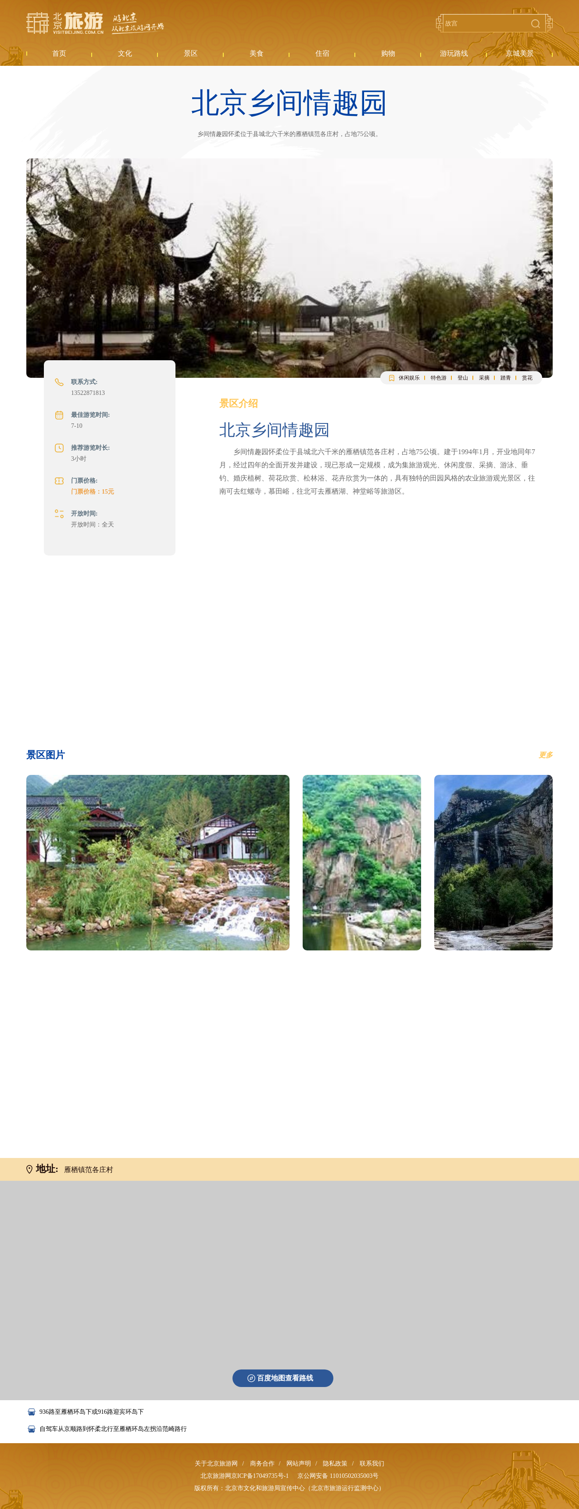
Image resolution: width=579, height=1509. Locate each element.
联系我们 (372, 1463)
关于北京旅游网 (216, 1463)
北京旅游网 (95, 23)
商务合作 (262, 1463)
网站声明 (298, 1463)
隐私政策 (335, 1463)
